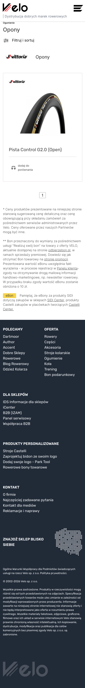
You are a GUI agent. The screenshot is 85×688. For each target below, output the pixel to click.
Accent (9, 347)
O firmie (9, 494)
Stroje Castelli (14, 451)
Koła (48, 364)
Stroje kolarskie (57, 353)
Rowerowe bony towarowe (25, 467)
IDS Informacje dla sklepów (25, 402)
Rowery (50, 336)
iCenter (9, 407)
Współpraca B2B (16, 424)
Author (9, 342)
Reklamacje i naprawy (21, 511)
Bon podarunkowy (59, 374)
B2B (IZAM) (12, 413)
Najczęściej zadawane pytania (28, 500)
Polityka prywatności (53, 573)
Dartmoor (11, 336)
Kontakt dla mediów (19, 505)
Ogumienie (53, 358)
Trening (50, 369)
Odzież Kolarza (15, 369)
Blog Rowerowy (16, 364)
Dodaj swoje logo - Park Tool (26, 462)
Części (50, 342)
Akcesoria (52, 347)
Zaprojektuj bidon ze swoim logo (30, 456)
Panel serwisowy (17, 418)
